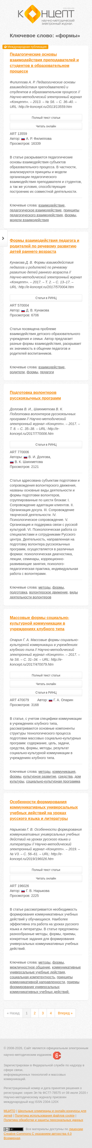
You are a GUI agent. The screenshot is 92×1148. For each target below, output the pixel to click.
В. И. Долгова (37, 457)
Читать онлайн (46, 126)
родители (17, 372)
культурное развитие (39, 776)
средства (65, 776)
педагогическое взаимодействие (36, 210)
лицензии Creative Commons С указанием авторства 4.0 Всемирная (43, 1133)
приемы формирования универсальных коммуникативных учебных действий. (44, 987)
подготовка (18, 592)
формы (70, 215)
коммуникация (63, 772)
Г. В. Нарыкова (35, 891)
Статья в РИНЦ (46, 298)
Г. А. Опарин (61, 700)
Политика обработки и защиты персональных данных (43, 1120)
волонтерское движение (48, 592)
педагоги (47, 372)
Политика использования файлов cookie (45, 1115)
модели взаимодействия (29, 220)
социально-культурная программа (53, 781)
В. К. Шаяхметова (26, 462)
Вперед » (65, 1013)
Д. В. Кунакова (35, 310)
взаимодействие (52, 205)
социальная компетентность (32, 977)
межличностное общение (30, 967)
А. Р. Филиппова (36, 139)
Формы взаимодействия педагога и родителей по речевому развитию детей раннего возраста (44, 246)
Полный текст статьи (46, 117)
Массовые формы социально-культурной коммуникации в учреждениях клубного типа (39, 623)
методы (45, 587)
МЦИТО (9, 1111)
